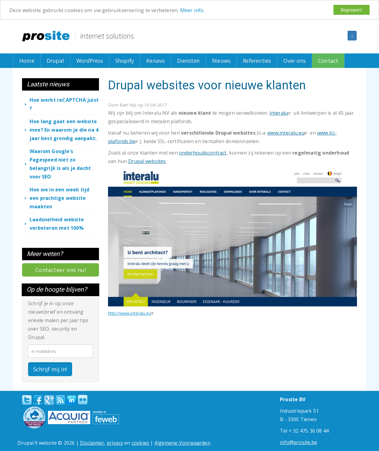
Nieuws (221, 60)
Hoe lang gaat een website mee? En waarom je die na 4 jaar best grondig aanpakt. (64, 130)
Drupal (55, 60)
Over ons (294, 60)
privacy (115, 443)
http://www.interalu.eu (131, 313)
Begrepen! (351, 10)
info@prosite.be (298, 442)
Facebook (38, 400)
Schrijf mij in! (50, 369)
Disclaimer (92, 443)
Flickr (83, 400)
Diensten (188, 60)
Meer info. (192, 10)
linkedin (71, 400)
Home (26, 60)
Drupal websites (147, 161)
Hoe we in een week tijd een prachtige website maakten (60, 198)
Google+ (49, 400)
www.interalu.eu (288, 133)
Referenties (257, 60)
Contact (328, 60)
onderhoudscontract (203, 152)
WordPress (89, 60)
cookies (140, 443)
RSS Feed (60, 400)
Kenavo (155, 60)
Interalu (280, 113)
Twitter (27, 400)
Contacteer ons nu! (60, 269)
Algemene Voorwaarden (182, 443)
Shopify (124, 60)
